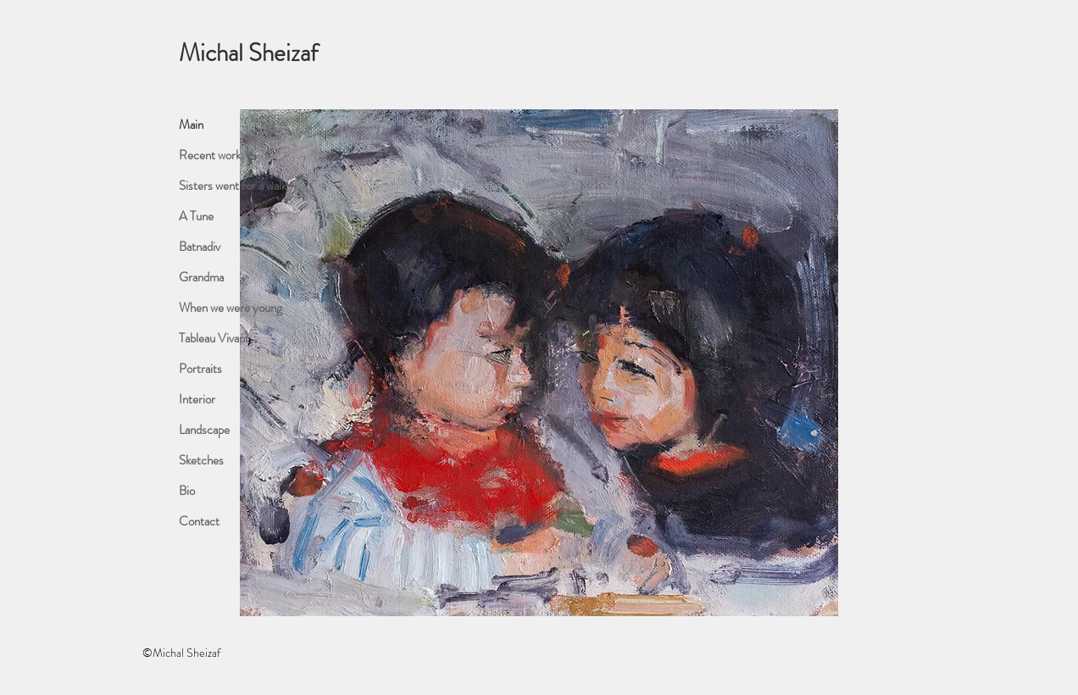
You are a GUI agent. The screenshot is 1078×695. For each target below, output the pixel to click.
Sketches (201, 460)
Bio (187, 490)
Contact (199, 521)
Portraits (200, 368)
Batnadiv (199, 246)
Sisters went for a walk (232, 185)
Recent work (210, 155)
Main (191, 124)
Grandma (201, 277)
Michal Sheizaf (248, 53)
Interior (197, 399)
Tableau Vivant (214, 338)
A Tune (196, 216)
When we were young (230, 307)
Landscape (204, 429)
